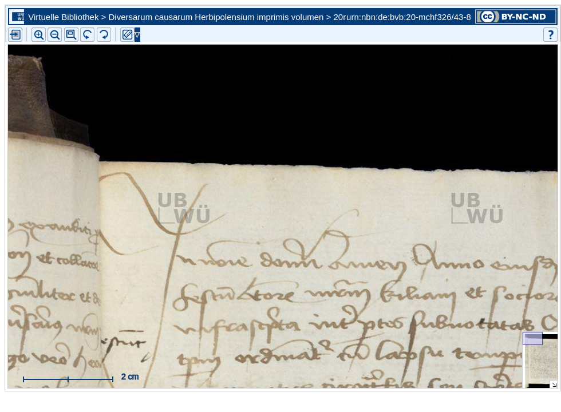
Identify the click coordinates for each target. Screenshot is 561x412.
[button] (71, 34)
